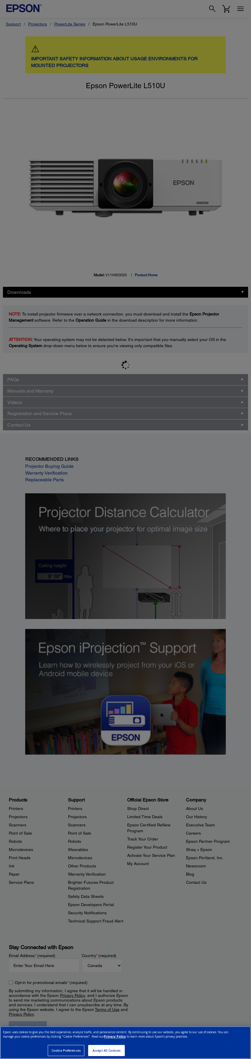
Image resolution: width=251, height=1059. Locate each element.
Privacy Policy (115, 1036)
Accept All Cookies (107, 1050)
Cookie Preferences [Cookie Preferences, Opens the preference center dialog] (66, 1050)
